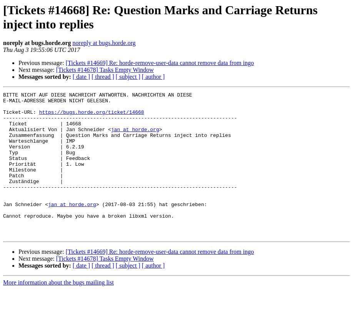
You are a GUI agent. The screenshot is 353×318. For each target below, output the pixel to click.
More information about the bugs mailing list (58, 311)
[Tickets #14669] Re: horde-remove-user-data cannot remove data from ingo (160, 63)
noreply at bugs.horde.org (104, 43)
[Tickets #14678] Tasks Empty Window (105, 70)
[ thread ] (103, 76)
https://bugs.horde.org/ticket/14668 (91, 116)
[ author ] (153, 76)
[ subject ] (128, 76)
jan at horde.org (135, 137)
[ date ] (81, 76)
